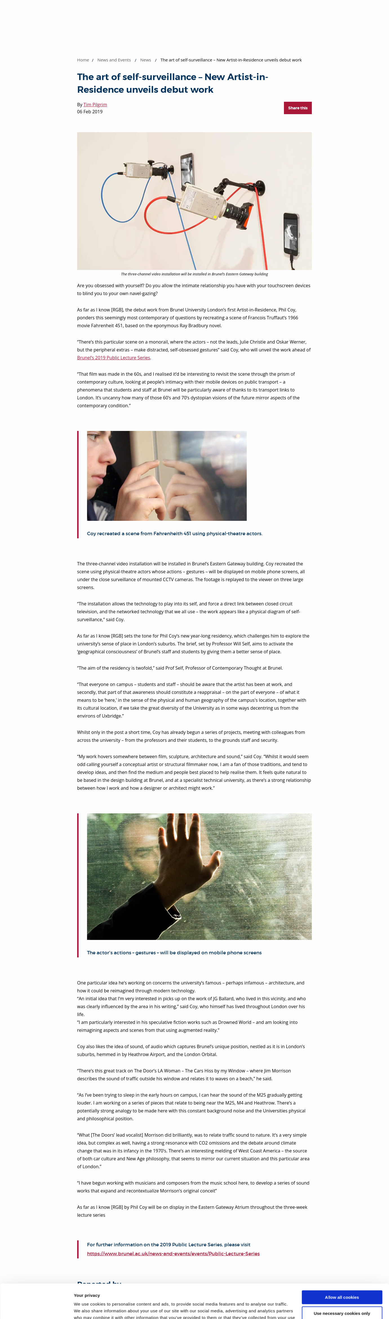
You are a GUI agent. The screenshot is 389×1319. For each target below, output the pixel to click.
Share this (298, 107)
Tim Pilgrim (95, 104)
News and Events (114, 60)
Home (83, 60)
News (145, 60)
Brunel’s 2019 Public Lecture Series (113, 358)
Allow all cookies (342, 1265)
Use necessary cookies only (342, 1281)
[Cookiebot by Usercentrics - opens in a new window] (36, 1308)
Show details (87, 1307)
